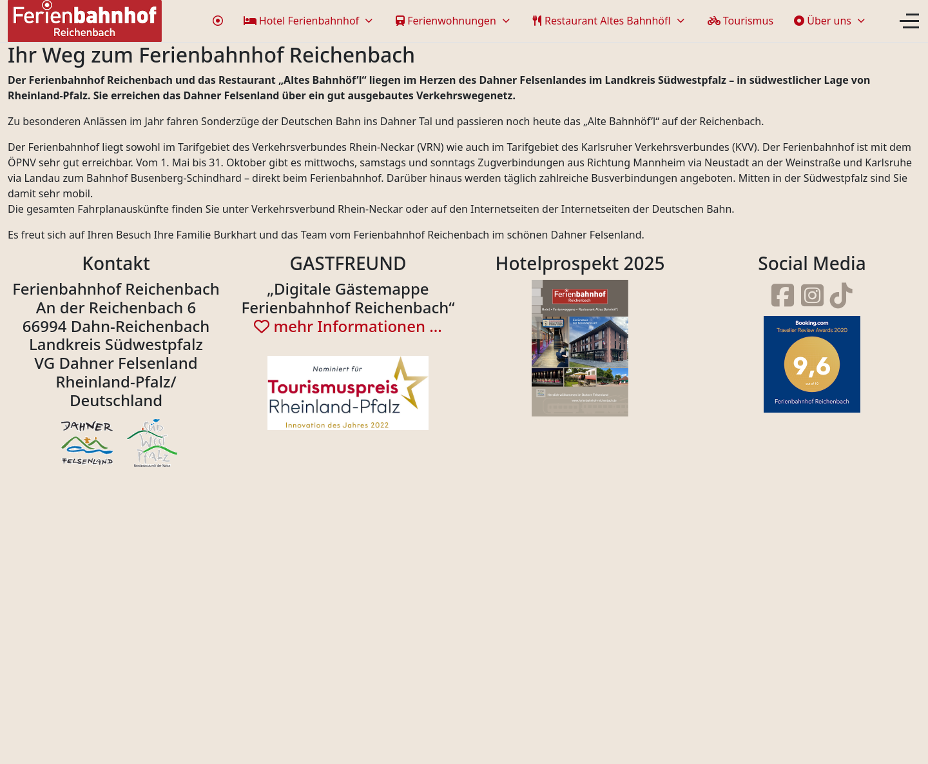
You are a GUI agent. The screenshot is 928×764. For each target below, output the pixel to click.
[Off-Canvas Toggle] (909, 20)
